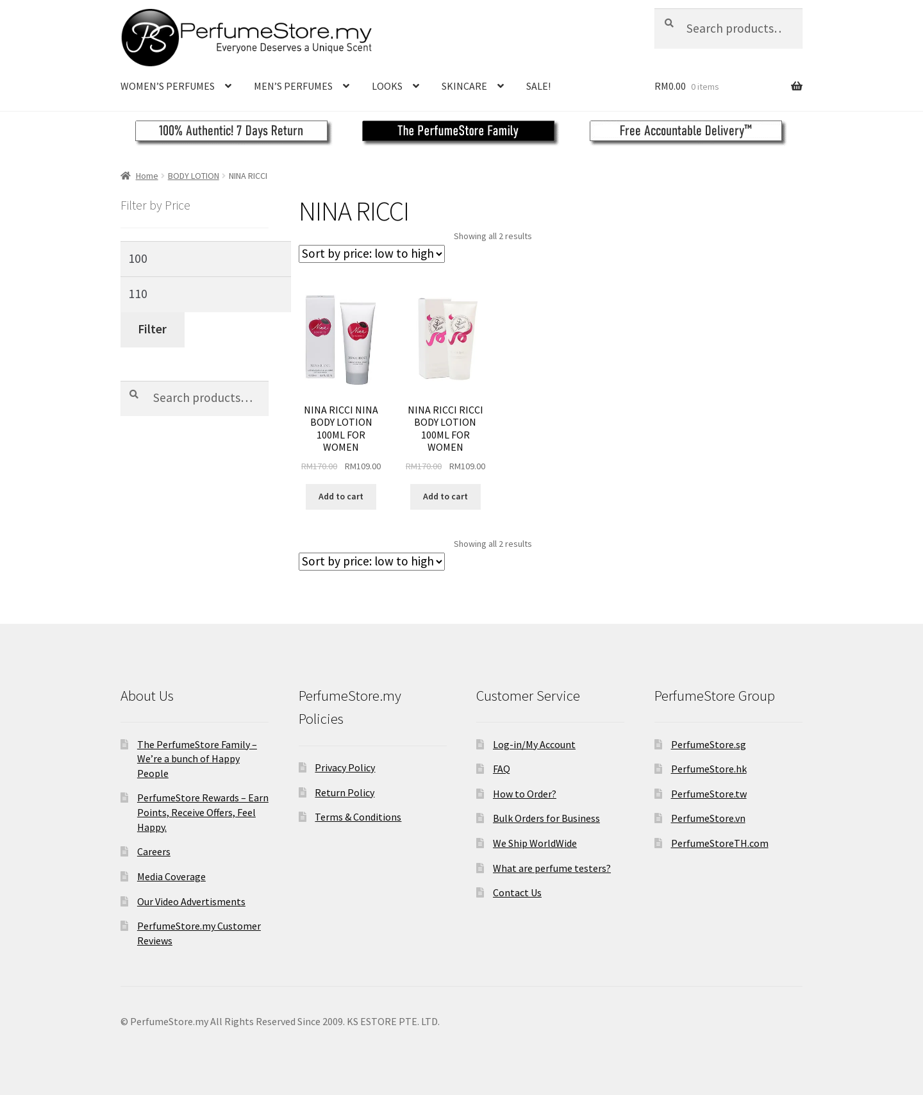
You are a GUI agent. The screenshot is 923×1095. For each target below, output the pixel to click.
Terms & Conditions (358, 816)
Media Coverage (171, 876)
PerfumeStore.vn (708, 818)
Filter (152, 329)
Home (147, 175)
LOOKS (387, 85)
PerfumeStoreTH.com (720, 843)
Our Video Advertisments (191, 901)
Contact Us (517, 892)
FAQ (501, 768)
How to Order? (524, 793)
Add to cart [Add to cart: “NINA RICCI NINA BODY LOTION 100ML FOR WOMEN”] (341, 496)
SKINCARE (464, 85)
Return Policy (344, 792)
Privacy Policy (345, 767)
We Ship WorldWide (535, 843)
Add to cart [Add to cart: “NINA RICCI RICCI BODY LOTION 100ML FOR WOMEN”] (445, 496)
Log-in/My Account (534, 744)
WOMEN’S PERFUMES (168, 85)
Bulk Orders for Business (546, 818)
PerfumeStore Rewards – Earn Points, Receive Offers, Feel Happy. (203, 812)
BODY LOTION (193, 175)
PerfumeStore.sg (708, 744)
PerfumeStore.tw (709, 793)
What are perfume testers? (552, 868)
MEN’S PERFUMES (293, 85)
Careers (153, 851)
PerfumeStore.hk (709, 768)
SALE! (538, 85)
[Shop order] (372, 254)
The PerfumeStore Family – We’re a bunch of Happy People (197, 759)
